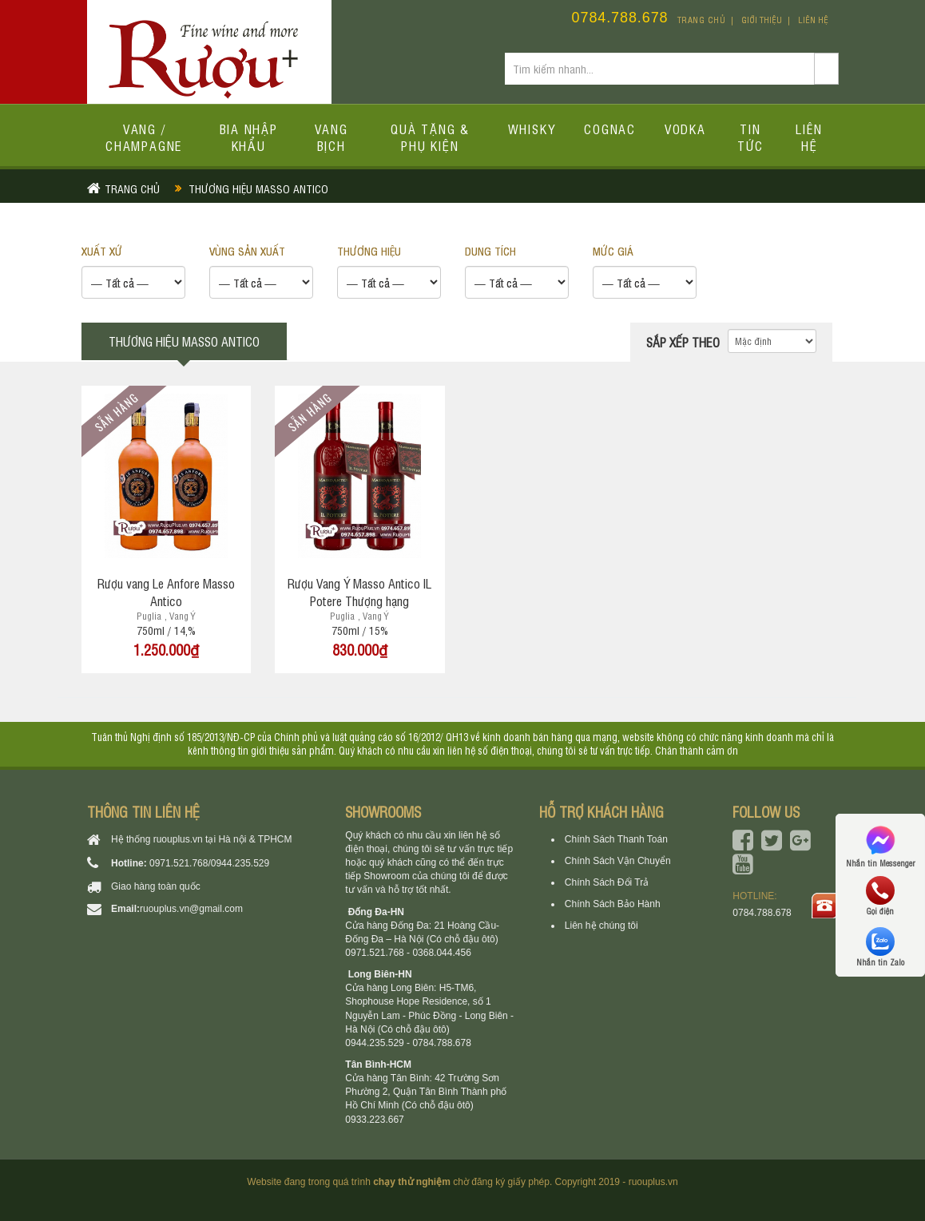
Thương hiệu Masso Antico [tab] (184, 341)
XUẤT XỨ (101, 250)
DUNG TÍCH (490, 250)
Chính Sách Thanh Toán (616, 839)
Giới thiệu (761, 20)
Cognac (610, 128)
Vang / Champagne (144, 137)
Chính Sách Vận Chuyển (618, 860)
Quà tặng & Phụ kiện (430, 137)
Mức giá (613, 250)
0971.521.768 (178, 863)
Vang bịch (331, 137)
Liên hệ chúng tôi (601, 925)
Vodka (685, 128)
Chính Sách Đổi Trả (607, 882)
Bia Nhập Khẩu (249, 137)
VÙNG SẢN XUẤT (247, 250)
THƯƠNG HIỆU (369, 250)
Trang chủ (701, 20)
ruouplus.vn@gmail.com (191, 908)
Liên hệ (813, 20)
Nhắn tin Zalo (880, 947)
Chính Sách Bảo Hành (613, 904)
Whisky (532, 128)
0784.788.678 (620, 18)
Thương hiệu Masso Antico (258, 188)
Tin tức (750, 137)
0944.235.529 (240, 863)
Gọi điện (880, 896)
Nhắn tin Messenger (880, 845)
